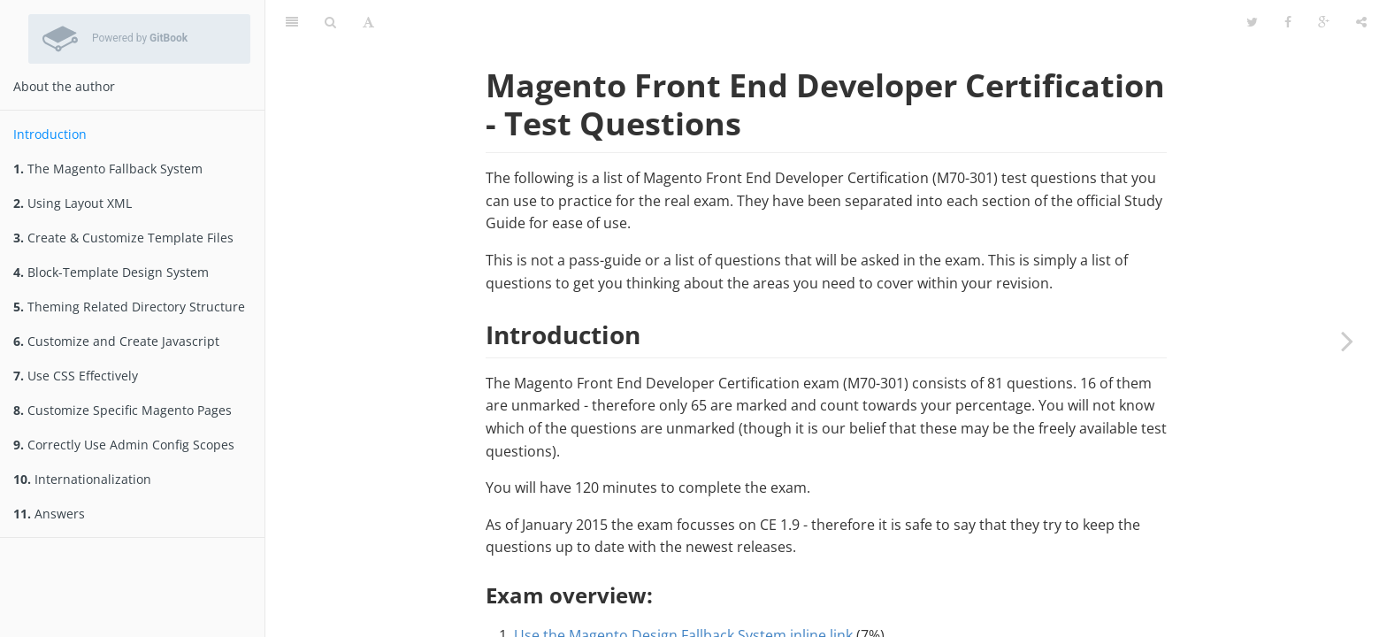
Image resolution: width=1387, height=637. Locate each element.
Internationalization (82, 479)
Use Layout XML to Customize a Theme (643, 614)
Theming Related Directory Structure (129, 306)
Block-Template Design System (111, 272)
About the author (64, 86)
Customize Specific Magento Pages (122, 410)
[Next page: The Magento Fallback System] (1347, 340)
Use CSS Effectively (75, 375)
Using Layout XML (72, 203)
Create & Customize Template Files (123, 237)
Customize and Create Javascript (116, 341)
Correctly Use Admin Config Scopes (123, 444)
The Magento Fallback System (108, 168)
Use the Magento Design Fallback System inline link (683, 591)
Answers (49, 513)
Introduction (50, 134)
